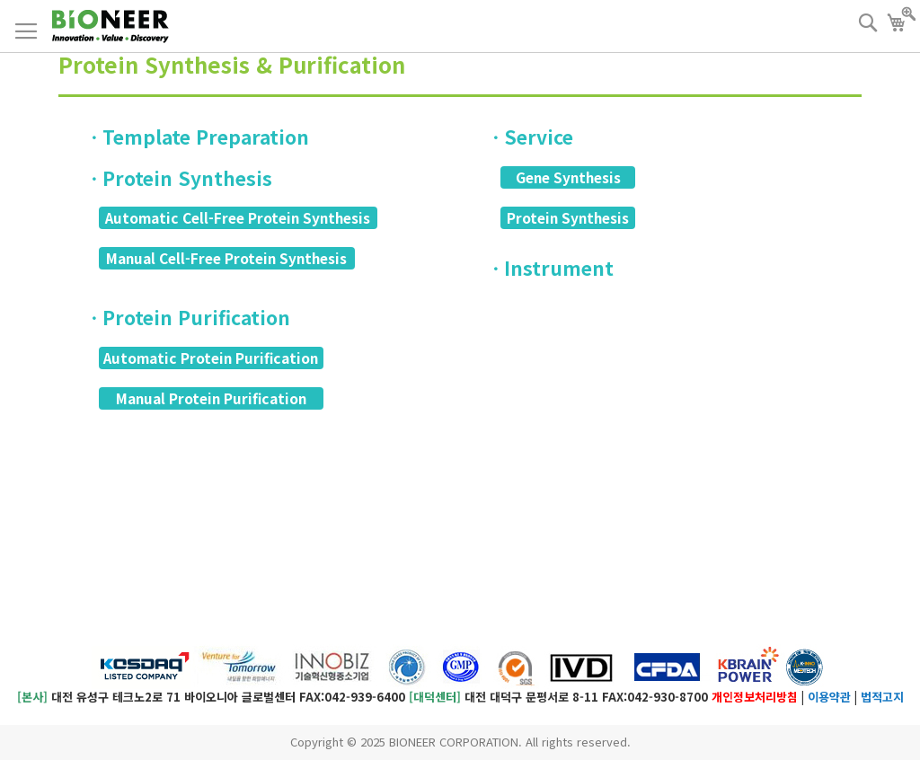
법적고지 (882, 696)
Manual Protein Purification (211, 398)
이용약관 (829, 696)
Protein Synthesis (568, 217)
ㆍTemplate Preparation (197, 136)
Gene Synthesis (568, 177)
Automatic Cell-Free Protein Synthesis (237, 217)
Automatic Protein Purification (210, 357)
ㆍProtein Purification (187, 317)
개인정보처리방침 (755, 696)
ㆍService (530, 136)
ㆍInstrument (550, 267)
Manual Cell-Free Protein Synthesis (226, 258)
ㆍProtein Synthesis (178, 177)
